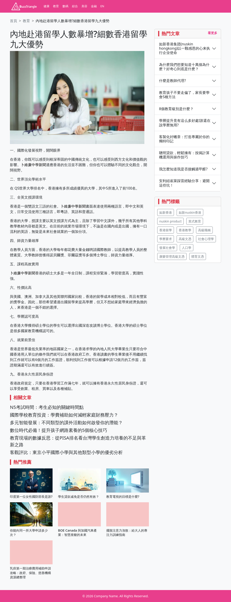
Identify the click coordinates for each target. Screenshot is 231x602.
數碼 (65, 6)
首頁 (13, 20)
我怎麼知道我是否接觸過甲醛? (183, 169)
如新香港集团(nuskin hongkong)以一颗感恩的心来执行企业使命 (184, 48)
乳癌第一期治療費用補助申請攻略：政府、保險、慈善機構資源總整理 (30, 572)
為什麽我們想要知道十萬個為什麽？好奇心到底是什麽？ (184, 67)
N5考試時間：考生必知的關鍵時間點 (47, 407)
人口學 (186, 247)
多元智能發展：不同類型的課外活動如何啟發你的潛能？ (66, 422)
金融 (94, 6)
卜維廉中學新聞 (33, 164)
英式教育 (194, 221)
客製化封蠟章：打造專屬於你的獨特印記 (184, 139)
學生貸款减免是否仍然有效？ (78, 496)
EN (102, 6)
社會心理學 (206, 239)
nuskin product (170, 221)
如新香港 (165, 212)
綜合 (75, 6)
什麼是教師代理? (172, 81)
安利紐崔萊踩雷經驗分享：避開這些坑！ (184, 183)
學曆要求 (165, 239)
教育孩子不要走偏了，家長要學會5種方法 (184, 94)
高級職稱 (204, 230)
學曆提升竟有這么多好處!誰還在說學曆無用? (184, 122)
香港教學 (185, 230)
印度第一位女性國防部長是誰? (31, 496)
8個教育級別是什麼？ (176, 109)
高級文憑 (185, 239)
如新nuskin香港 (190, 212)
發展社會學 (167, 247)
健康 (46, 6)
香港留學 (165, 230)
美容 (84, 6)
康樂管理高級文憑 (172, 256)
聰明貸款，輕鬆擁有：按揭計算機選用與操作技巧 (184, 155)
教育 (56, 6)
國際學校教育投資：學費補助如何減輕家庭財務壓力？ (64, 415)
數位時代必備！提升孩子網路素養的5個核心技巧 (58, 430)
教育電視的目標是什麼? (122, 496)
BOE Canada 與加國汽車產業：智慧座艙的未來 (77, 532)
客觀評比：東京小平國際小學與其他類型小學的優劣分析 (66, 452)
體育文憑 (197, 256)
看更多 (212, 33)
